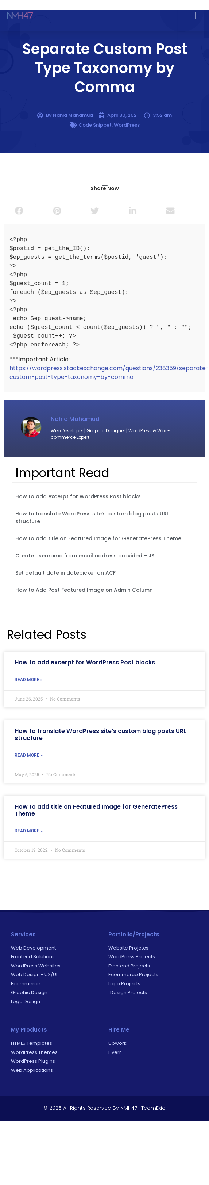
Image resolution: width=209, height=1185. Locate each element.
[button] (197, 13)
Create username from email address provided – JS (84, 555)
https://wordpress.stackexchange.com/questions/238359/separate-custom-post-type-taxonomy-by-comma (109, 372)
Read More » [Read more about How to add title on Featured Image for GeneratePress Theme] (29, 830)
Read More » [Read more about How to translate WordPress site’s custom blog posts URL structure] (29, 755)
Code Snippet (95, 125)
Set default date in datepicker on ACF (65, 572)
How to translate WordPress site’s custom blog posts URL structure (100, 734)
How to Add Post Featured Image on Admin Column (84, 590)
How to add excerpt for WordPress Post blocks (78, 496)
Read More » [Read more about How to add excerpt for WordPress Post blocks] (29, 679)
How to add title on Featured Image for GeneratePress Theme (98, 538)
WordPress (127, 125)
